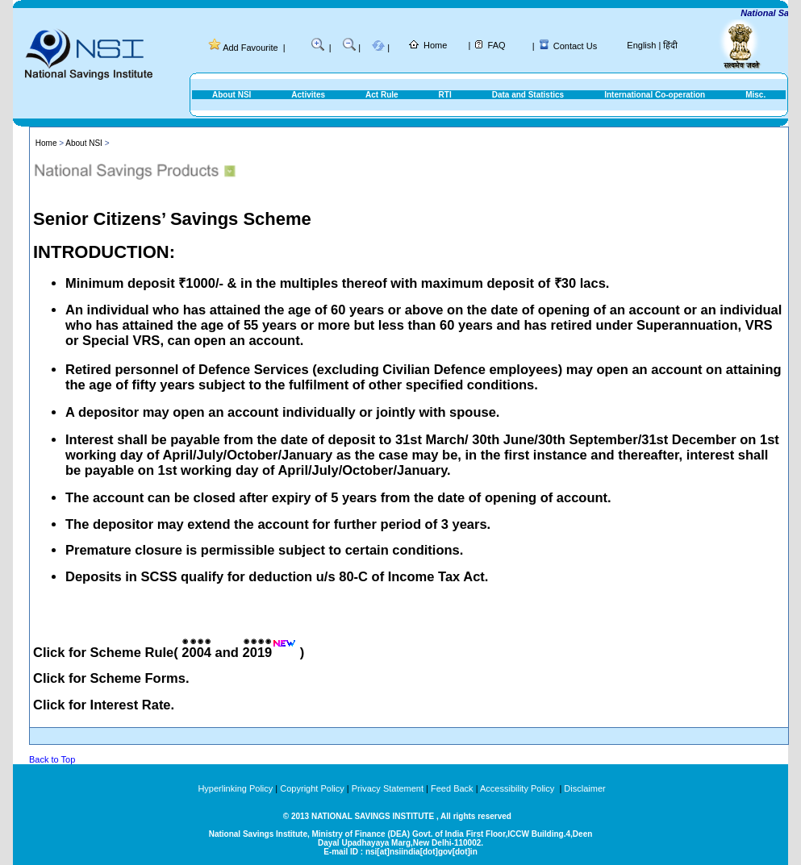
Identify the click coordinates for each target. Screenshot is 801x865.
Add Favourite (250, 47)
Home (435, 45)
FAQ (497, 45)
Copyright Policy (312, 788)
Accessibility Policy (518, 788)
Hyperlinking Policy (235, 788)
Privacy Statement (387, 788)
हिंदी (670, 45)
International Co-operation (654, 94)
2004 (196, 652)
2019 (258, 652)
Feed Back (452, 788)
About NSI (231, 94)
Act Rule (381, 94)
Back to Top (52, 759)
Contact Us (575, 46)
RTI (445, 94)
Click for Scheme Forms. (111, 678)
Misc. (755, 94)
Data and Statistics (528, 94)
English (641, 45)
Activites (308, 94)
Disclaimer (584, 788)
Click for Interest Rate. (103, 704)
